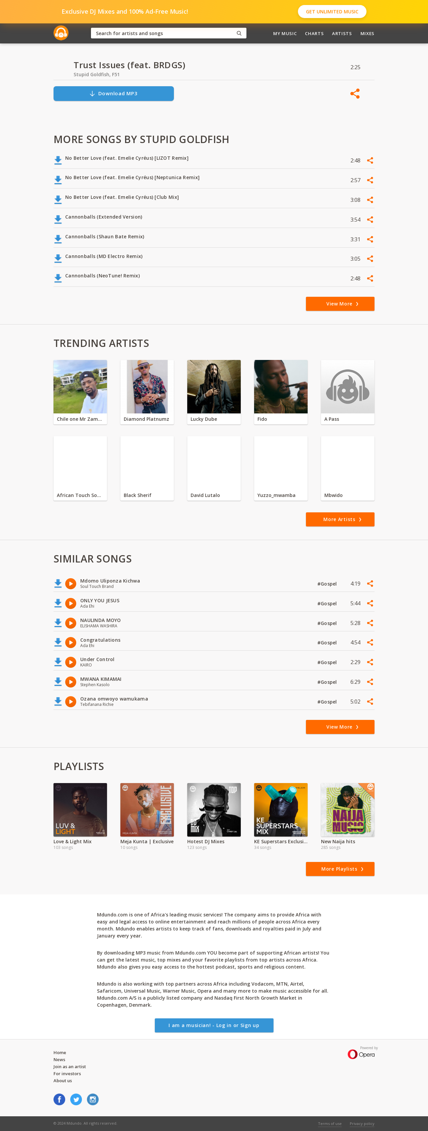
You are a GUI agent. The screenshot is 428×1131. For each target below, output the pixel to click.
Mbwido (333, 495)
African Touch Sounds (80, 495)
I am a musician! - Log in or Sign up (214, 1025)
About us (63, 1081)
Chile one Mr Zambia (80, 419)
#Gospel (327, 584)
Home (60, 1052)
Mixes (367, 33)
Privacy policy (362, 1123)
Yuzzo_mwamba (276, 495)
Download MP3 (113, 93)
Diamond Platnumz (146, 419)
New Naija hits (338, 841)
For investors (67, 1074)
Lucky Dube (204, 419)
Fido (262, 419)
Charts (314, 33)
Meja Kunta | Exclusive (147, 841)
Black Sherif (137, 495)
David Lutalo (205, 495)
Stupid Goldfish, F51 (97, 74)
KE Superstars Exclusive (281, 841)
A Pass (331, 419)
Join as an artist (70, 1066)
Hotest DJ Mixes (205, 841)
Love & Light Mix (73, 841)
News (59, 1059)
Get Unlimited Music (332, 11)
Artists (342, 33)
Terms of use (330, 1123)
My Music (285, 33)
